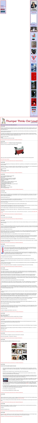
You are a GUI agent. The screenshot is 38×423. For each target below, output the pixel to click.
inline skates (33, 211)
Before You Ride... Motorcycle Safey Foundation (33, 61)
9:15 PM (5, 160)
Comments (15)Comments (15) (11, 311)
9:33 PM (5, 172)
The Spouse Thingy (33, 40)
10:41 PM (5, 218)
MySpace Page (34, 12)
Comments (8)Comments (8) (10, 266)
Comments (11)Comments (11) (11, 242)
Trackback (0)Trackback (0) (18, 139)
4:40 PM (5, 266)
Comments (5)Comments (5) (10, 172)
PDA (4, 211)
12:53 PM (5, 311)
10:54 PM (5, 410)
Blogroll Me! (2, 7)
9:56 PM (5, 139)
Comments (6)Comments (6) (10, 139)
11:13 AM (5, 189)
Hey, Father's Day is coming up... (5, 159)
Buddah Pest (33, 54)
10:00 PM (5, 362)
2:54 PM (5, 392)
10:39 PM (5, 331)
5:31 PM (5, 242)
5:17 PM (5, 416)
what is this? (33, 22)
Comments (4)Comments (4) (10, 416)
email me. (27, 383)
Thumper (2, 139)
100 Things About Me (33, 32)
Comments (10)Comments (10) (11, 160)
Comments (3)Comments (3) (11, 218)
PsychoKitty (33, 47)
